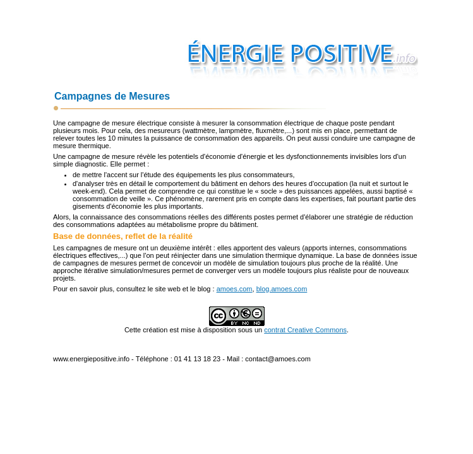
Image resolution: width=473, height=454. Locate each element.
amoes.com (235, 289)
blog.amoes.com (282, 289)
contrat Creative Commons (305, 330)
